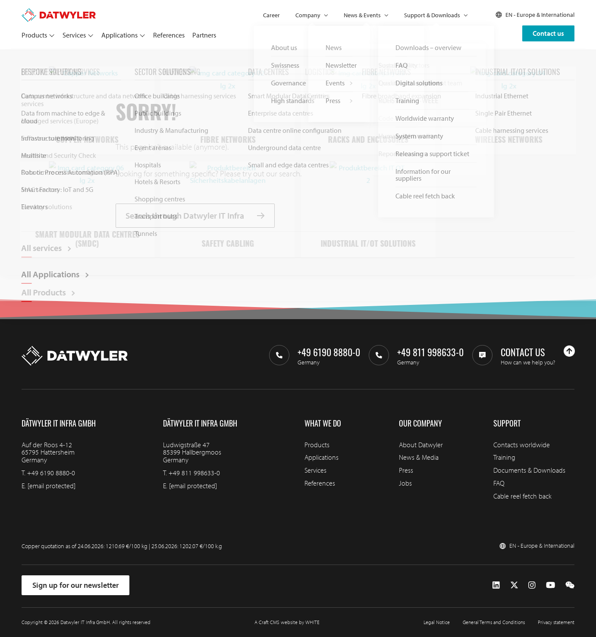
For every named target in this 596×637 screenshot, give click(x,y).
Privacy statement (556, 622)
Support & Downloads (432, 15)
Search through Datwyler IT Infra (194, 215)
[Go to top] (569, 351)
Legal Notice (436, 622)
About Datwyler (421, 444)
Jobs (405, 483)
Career (271, 15)
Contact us (548, 33)
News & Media (419, 457)
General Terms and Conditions (494, 622)
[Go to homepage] (59, 12)
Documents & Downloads (529, 470)
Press (406, 470)
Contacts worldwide (521, 444)
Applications (119, 35)
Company (307, 15)
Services (74, 35)
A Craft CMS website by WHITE (287, 622)
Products (34, 35)
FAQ (499, 483)
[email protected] (51, 485)
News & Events (362, 15)
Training (504, 457)
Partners (204, 35)
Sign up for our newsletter (75, 585)
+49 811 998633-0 (194, 472)
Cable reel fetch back (522, 496)
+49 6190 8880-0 (51, 472)
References (169, 35)
